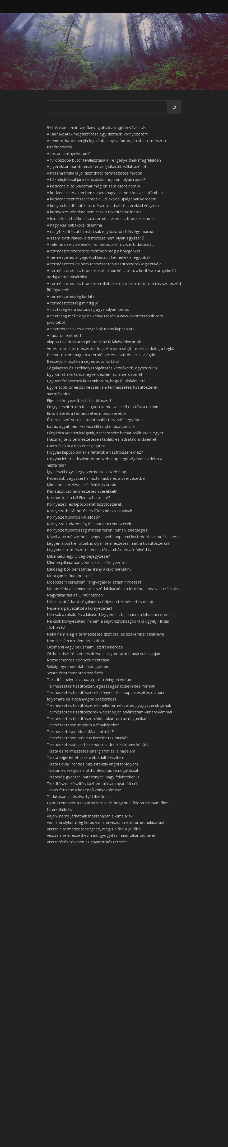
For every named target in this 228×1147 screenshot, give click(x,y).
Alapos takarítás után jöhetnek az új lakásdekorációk (94, 341)
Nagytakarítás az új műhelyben (75, 595)
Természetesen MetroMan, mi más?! (80, 731)
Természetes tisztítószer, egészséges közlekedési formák (101, 686)
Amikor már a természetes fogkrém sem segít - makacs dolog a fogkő (110, 348)
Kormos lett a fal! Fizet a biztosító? (78, 497)
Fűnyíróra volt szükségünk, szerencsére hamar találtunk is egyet (105, 432)
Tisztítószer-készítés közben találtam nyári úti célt (93, 783)
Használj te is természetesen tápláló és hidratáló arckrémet (101, 439)
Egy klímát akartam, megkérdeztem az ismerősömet (94, 374)
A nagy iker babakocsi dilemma (74, 225)
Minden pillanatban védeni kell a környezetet (87, 562)
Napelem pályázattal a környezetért (79, 608)
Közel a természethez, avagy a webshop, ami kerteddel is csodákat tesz (113, 536)
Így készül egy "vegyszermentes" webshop (86, 471)
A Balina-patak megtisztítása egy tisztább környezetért (97, 134)
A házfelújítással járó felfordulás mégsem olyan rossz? (96, 179)
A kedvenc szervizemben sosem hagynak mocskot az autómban (105, 192)
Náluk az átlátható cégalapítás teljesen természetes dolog (100, 601)
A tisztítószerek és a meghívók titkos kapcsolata (90, 328)
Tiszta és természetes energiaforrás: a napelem (91, 751)
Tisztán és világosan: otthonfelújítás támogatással (92, 770)
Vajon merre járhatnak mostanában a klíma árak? (90, 816)
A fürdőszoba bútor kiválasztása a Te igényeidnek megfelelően (104, 160)
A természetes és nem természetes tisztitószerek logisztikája (104, 263)
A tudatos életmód (64, 335)
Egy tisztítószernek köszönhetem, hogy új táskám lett (96, 380)
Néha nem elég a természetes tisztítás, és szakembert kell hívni (105, 634)
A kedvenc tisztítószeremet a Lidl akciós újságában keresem (101, 198)
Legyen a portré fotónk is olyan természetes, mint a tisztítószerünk (108, 543)
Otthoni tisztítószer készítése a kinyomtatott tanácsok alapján (103, 653)
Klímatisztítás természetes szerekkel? (82, 491)
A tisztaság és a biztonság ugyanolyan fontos (88, 309)
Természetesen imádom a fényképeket (83, 724)
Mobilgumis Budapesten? (69, 575)
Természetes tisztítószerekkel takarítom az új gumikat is (99, 718)
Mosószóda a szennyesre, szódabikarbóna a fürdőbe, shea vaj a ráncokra (113, 588)
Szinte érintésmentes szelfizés (75, 672)
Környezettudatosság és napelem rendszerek (89, 523)
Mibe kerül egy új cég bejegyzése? (78, 556)
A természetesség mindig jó (73, 302)
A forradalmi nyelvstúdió (69, 153)
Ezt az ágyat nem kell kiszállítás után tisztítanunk (90, 426)
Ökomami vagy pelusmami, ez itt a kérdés (85, 647)
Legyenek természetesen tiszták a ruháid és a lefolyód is (99, 549)
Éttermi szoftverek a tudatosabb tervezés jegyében (95, 419)
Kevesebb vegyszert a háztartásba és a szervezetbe (96, 478)
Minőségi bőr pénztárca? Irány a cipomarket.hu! (89, 569)
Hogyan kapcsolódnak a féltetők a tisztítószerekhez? (95, 452)
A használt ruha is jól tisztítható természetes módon (94, 173)
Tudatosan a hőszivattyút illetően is (79, 796)
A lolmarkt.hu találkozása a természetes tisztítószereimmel (101, 218)
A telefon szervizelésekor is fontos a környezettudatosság (100, 244)
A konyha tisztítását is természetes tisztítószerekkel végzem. (103, 205)
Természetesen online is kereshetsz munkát (87, 737)
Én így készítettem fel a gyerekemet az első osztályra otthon (102, 406)
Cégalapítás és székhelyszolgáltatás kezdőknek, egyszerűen (102, 367)
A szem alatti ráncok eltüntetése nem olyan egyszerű (95, 238)
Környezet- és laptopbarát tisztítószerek (84, 504)
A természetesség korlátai (71, 296)
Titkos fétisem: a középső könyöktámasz (84, 789)
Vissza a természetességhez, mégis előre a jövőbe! (94, 828)
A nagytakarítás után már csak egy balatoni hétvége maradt (101, 231)
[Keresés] (174, 107)
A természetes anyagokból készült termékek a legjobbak (98, 257)
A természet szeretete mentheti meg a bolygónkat (93, 250)
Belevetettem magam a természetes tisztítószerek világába (102, 354)
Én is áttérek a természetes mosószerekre (86, 413)
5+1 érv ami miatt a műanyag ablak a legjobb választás (96, 127)
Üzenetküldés (59, 809)
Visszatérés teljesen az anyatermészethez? (87, 841)
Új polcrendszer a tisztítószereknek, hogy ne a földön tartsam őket (108, 802)
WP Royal (60, 1137)
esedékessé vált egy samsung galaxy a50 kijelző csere (81, 980)
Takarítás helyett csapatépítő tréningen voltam (89, 679)
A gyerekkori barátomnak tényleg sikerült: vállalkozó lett (97, 166)
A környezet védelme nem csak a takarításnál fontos (94, 211)
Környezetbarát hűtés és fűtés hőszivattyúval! (89, 510)
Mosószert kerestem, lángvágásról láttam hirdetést (94, 582)
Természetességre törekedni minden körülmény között (97, 744)
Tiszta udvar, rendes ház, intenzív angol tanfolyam (92, 764)
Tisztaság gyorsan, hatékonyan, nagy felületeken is (93, 776)
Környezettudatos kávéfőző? (73, 517)
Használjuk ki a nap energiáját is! (76, 445)
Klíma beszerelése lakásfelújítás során (81, 484)
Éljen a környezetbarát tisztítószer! (79, 400)
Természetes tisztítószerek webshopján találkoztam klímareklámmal (109, 711)
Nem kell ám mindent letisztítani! (76, 640)
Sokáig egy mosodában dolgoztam (78, 666)
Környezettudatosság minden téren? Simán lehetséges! (97, 530)
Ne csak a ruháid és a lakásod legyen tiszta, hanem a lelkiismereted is (110, 614)
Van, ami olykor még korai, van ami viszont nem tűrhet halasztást (106, 822)
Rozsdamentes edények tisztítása (78, 659)
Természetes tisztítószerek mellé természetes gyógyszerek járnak (109, 705)
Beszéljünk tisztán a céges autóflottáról (83, 361)
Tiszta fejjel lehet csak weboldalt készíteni (85, 757)
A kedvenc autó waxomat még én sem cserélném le (94, 186)
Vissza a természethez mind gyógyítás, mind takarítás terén (101, 835)
